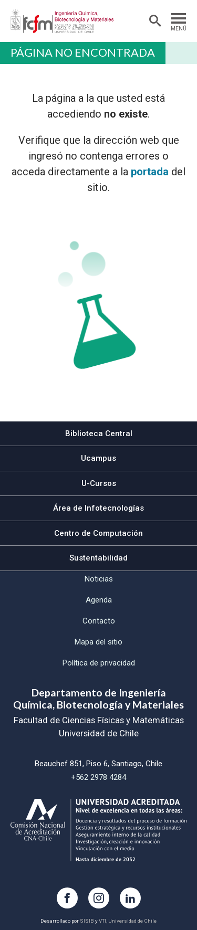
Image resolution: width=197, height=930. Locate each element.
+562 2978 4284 (98, 777)
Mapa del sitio (98, 642)
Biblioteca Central (98, 433)
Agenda (99, 600)
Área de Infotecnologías (98, 508)
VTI (102, 921)
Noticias (99, 579)
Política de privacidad (99, 663)
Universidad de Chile (132, 921)
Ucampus (98, 458)
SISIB (87, 921)
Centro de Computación (98, 533)
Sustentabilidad (98, 558)
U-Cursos (98, 483)
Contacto (98, 621)
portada (150, 171)
